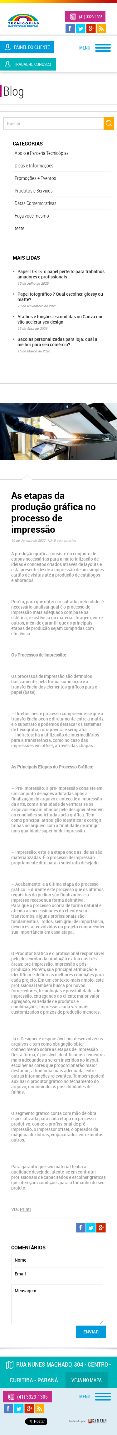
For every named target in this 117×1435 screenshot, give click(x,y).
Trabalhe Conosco (32, 64)
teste (19, 228)
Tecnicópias (23, 20)
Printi (25, 1209)
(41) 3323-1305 (90, 16)
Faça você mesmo (32, 215)
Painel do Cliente (32, 47)
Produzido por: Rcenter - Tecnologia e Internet (88, 1421)
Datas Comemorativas (35, 203)
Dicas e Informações (34, 165)
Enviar (91, 1332)
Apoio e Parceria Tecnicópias (42, 153)
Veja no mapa (86, 1380)
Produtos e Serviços (34, 190)
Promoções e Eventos (35, 178)
